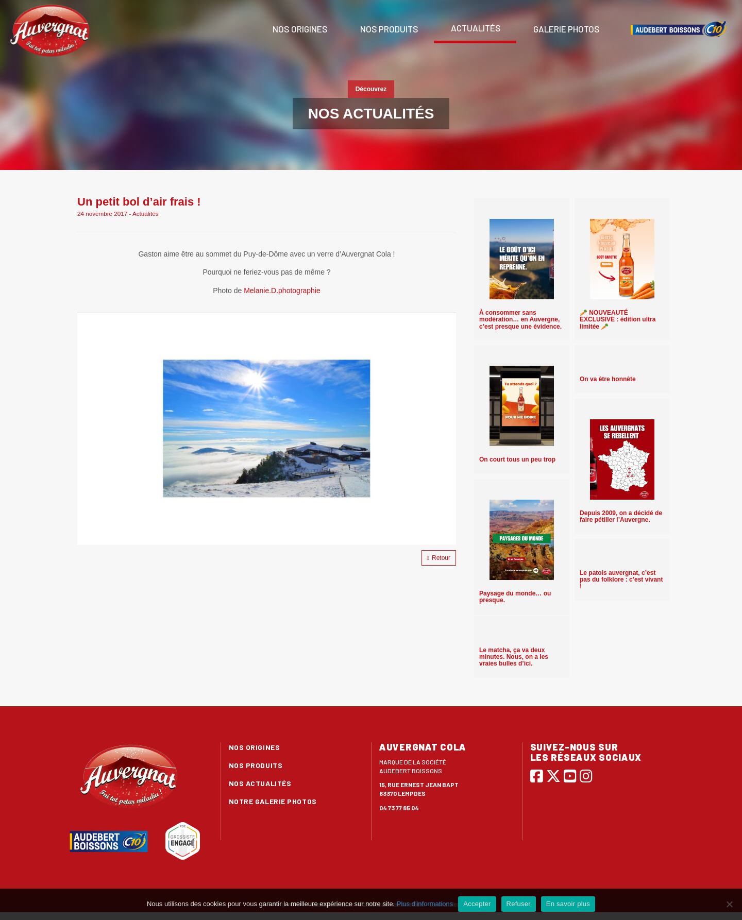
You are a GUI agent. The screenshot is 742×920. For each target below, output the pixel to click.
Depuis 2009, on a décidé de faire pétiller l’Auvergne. (621, 516)
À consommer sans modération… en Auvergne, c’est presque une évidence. (520, 319)
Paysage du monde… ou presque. (515, 597)
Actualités (475, 28)
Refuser (519, 904)
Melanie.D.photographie (282, 290)
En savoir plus (568, 904)
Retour (438, 557)
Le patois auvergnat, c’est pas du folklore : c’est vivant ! (621, 579)
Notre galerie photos (273, 801)
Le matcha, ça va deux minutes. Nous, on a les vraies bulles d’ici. (513, 656)
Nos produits (388, 29)
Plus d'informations (425, 904)
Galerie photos (566, 29)
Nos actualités (260, 783)
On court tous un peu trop (517, 459)
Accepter (477, 904)
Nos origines (299, 29)
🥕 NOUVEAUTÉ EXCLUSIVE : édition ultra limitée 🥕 (617, 319)
